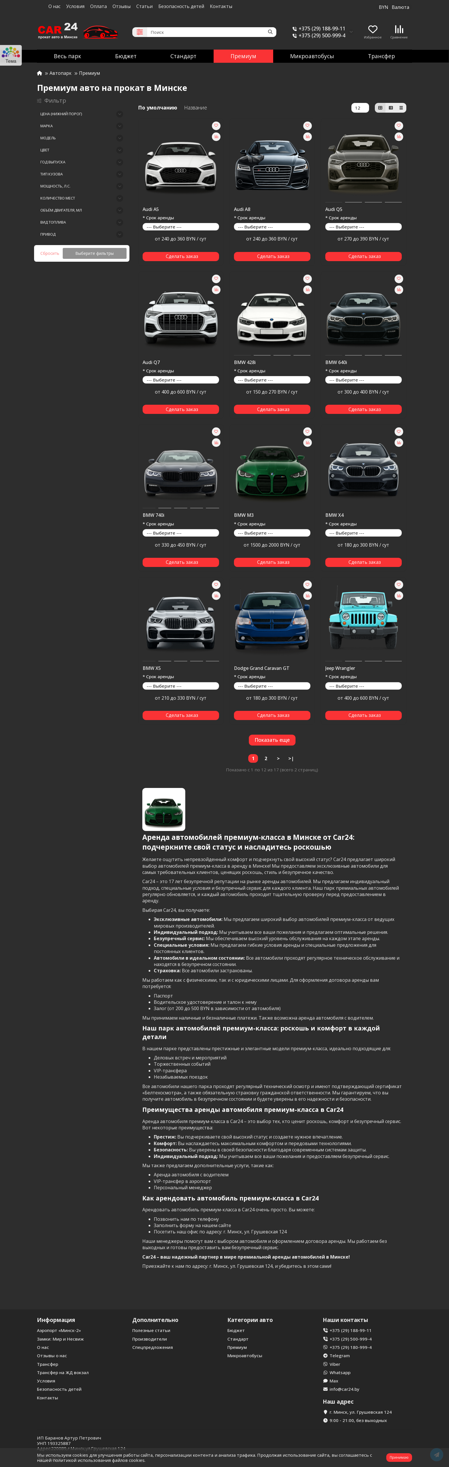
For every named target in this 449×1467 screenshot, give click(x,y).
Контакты (221, 6)
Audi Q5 (333, 209)
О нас (54, 6)
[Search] (212, 32)
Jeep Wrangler (340, 668)
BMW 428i (245, 362)
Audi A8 (242, 209)
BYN (394, 7)
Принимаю (399, 1457)
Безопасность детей (181, 6)
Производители (149, 1339)
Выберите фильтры (94, 253)
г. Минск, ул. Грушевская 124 (361, 1412)
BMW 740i (153, 515)
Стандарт (183, 56)
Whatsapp (340, 1372)
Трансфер (381, 56)
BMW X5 (152, 668)
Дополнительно (155, 1320)
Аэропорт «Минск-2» (59, 1330)
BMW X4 (334, 515)
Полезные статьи (151, 1330)
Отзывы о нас (52, 1355)
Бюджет (126, 56)
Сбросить (49, 253)
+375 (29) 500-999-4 (318, 35)
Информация (56, 1320)
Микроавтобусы (312, 56)
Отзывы (122, 6)
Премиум (243, 56)
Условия (75, 6)
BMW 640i (336, 362)
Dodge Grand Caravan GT (262, 668)
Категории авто (250, 1320)
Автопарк (61, 73)
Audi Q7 (151, 362)
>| (291, 758)
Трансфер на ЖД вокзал (63, 1372)
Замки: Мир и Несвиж (60, 1339)
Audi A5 (151, 209)
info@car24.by (344, 1389)
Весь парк (67, 56)
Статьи (144, 6)
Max (334, 1381)
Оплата (98, 6)
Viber (335, 1364)
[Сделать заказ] (181, 256)
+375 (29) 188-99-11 (318, 29)
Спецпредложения (152, 1347)
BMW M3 (244, 515)
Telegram (340, 1355)
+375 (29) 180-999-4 (351, 1347)
